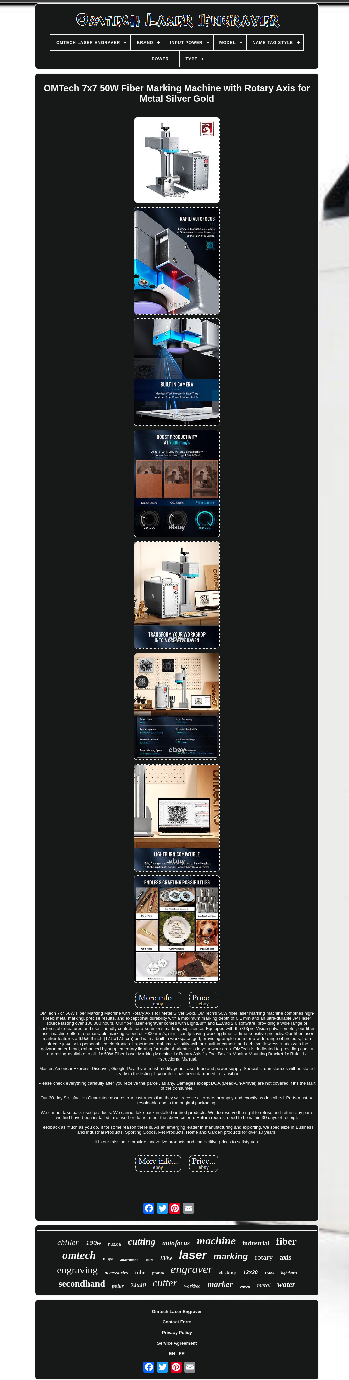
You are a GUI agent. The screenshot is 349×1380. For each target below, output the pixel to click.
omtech (79, 1255)
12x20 (250, 1272)
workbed (192, 1286)
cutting (141, 1241)
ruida (114, 1244)
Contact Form (177, 1321)
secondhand (82, 1284)
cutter (165, 1283)
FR (182, 1353)
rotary (264, 1257)
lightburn (289, 1273)
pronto (158, 1273)
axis (285, 1257)
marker (220, 1284)
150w (269, 1272)
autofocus (176, 1243)
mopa (108, 1258)
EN (172, 1353)
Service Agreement (177, 1343)
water (286, 1284)
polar (118, 1286)
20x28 (149, 1260)
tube (140, 1272)
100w (93, 1243)
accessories (116, 1272)
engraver (192, 1269)
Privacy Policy (177, 1332)
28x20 (245, 1287)
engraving (77, 1269)
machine (216, 1241)
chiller (68, 1242)
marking (231, 1256)
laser (193, 1254)
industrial (255, 1243)
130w (166, 1258)
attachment (129, 1260)
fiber (286, 1241)
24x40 (138, 1285)
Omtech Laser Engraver (177, 1311)
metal (264, 1285)
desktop (228, 1272)
